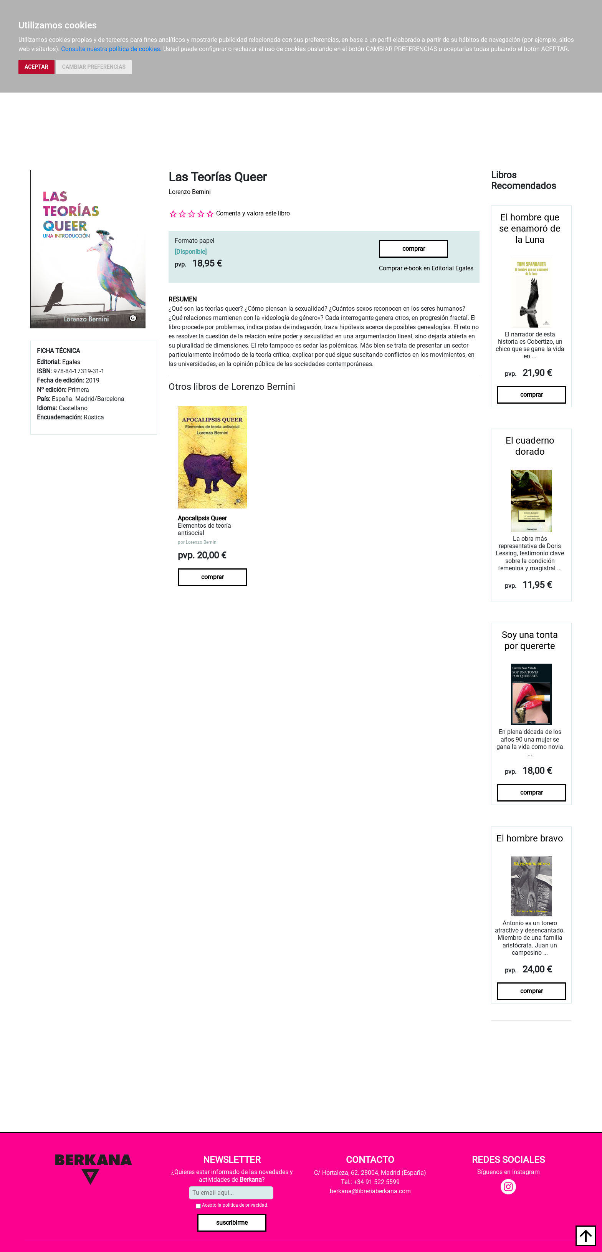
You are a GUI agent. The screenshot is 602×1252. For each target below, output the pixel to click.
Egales (71, 362)
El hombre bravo (529, 838)
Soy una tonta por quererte (530, 640)
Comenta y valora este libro (253, 213)
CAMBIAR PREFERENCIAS (94, 67)
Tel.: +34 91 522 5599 (370, 1182)
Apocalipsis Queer (202, 518)
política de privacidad (245, 1205)
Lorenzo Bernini (190, 191)
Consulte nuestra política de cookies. (111, 49)
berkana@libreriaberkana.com (370, 1191)
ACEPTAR (36, 67)
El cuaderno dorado (530, 446)
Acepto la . (235, 1205)
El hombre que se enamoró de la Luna (530, 228)
